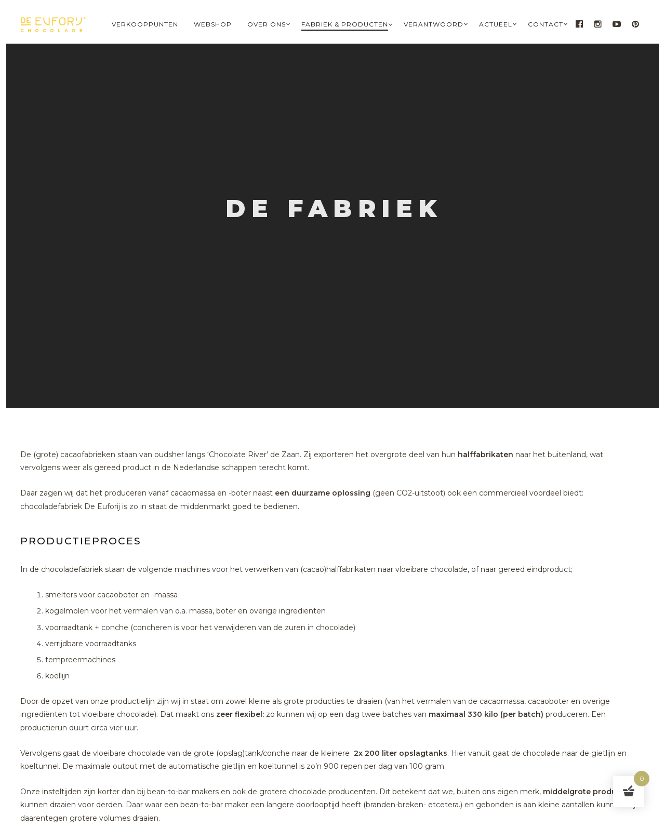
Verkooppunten (145, 24)
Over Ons (266, 24)
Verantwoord (433, 24)
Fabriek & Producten (344, 24)
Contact (545, 24)
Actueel (495, 24)
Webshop (213, 24)
